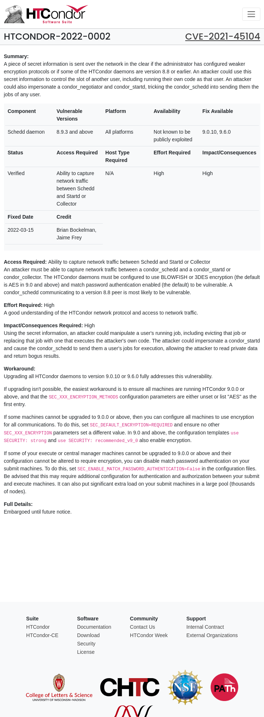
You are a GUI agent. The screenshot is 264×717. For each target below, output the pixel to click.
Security (86, 644)
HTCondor (38, 627)
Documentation (94, 627)
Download (88, 635)
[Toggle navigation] (251, 14)
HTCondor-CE (42, 635)
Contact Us (142, 627)
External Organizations (212, 635)
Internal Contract (205, 627)
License (85, 652)
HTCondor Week (149, 635)
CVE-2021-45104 (222, 36)
